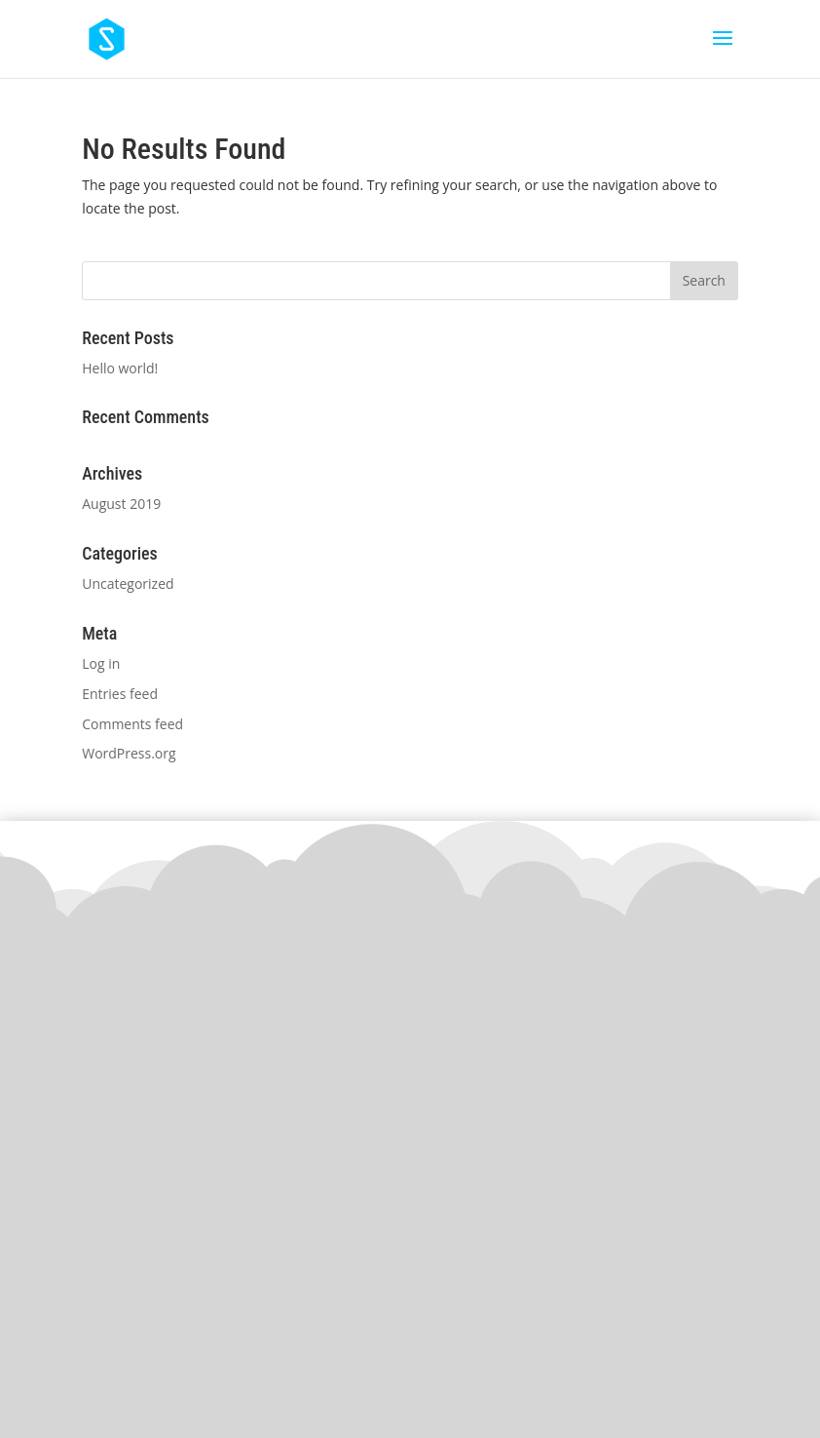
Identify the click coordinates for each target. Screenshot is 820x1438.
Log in (101, 663)
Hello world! (120, 368)
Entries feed (120, 693)
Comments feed (132, 724)
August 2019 (121, 503)
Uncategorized (127, 583)
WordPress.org (128, 753)
